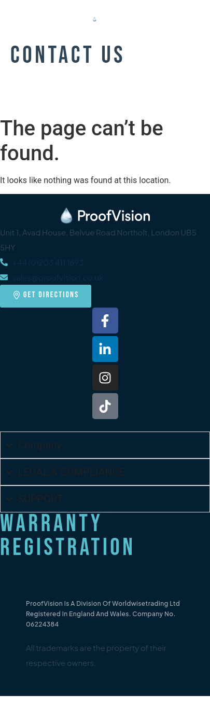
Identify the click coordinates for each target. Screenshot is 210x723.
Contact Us (67, 55)
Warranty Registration (68, 536)
